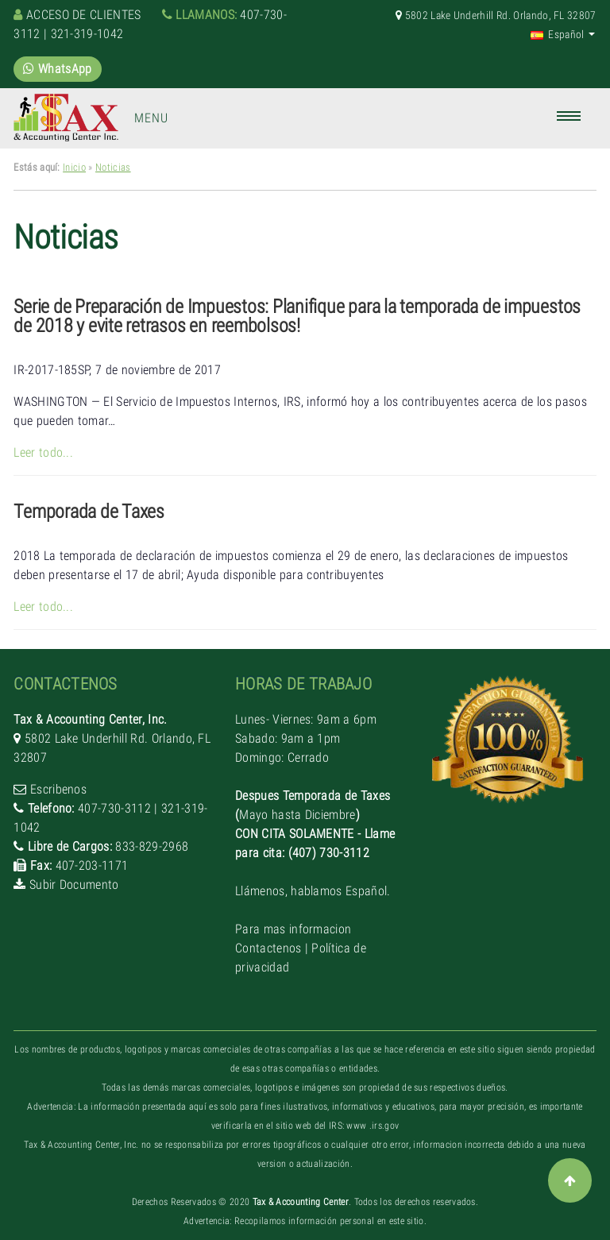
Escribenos (58, 789)
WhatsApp (57, 68)
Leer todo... (43, 452)
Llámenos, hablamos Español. (313, 890)
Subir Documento (74, 884)
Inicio (74, 167)
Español (558, 34)
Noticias (113, 167)
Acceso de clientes (83, 14)
